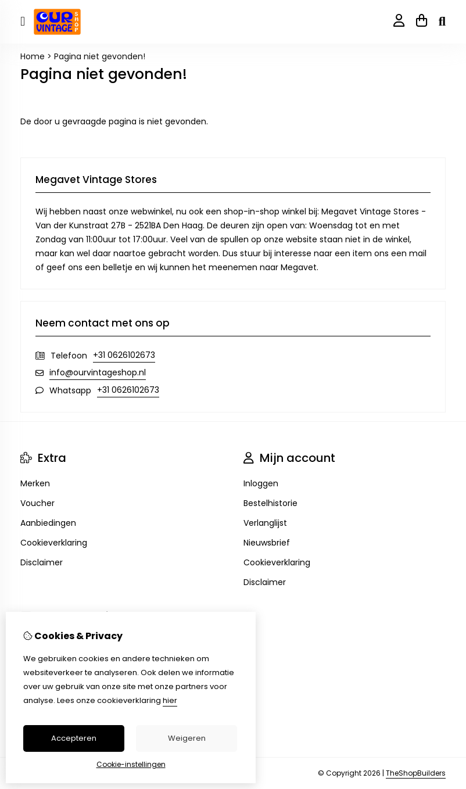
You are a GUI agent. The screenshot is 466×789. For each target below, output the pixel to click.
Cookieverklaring (53, 542)
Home (32, 56)
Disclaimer (41, 562)
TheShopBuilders (416, 773)
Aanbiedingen (48, 523)
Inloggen (260, 483)
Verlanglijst (265, 523)
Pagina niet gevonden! (99, 56)
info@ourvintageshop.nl (97, 372)
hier (170, 700)
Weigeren (187, 738)
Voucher (37, 503)
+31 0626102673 (124, 355)
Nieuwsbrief (266, 542)
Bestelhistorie (270, 503)
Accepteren (73, 738)
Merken (35, 483)
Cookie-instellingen (131, 764)
